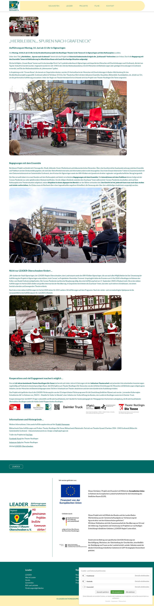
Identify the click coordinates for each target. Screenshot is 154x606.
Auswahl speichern (103, 592)
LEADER (69, 6)
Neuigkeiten (53, 6)
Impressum (114, 601)
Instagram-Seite (15, 442)
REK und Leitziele (31, 585)
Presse (78, 583)
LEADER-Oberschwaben (24, 446)
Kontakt (110, 6)
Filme (97, 6)
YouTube (29, 435)
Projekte (83, 6)
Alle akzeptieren (117, 592)
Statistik (89, 581)
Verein (27, 580)
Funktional (90, 576)
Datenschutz (122, 601)
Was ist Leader (30, 577)
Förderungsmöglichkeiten (34, 588)
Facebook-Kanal (15, 439)
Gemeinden (29, 583)
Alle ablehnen (130, 592)
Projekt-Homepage (63, 424)
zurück (16, 466)
